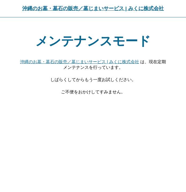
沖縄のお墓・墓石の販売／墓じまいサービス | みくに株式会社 (93, 8)
